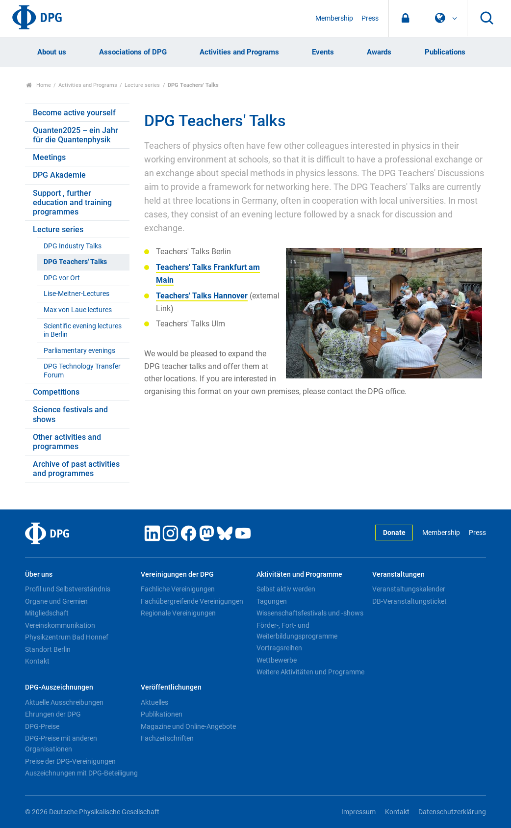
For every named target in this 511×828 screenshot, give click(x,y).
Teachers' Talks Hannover (202, 295)
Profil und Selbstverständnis (67, 589)
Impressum (358, 812)
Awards (379, 52)
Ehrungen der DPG (53, 714)
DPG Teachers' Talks (75, 262)
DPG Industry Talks (73, 246)
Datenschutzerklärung (452, 812)
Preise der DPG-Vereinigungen (70, 761)
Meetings (49, 157)
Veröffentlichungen (171, 687)
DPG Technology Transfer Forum (82, 370)
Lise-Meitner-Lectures (76, 294)
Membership (334, 18)
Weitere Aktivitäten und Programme (310, 672)
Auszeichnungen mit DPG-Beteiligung (81, 773)
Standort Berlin (48, 649)
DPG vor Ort (62, 278)
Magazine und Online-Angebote (188, 726)
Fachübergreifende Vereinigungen (192, 601)
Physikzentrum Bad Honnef (66, 637)
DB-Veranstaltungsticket (409, 601)
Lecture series (142, 85)
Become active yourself (74, 112)
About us (51, 52)
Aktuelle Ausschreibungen (64, 702)
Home (38, 85)
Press (370, 18)
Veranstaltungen (398, 574)
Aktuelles (154, 702)
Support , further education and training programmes (72, 202)
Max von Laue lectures (78, 310)
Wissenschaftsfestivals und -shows (309, 613)
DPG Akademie (59, 175)
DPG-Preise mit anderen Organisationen (61, 743)
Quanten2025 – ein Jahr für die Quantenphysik (75, 135)
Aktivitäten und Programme (299, 574)
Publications (445, 52)
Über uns (38, 574)
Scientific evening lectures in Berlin (83, 330)
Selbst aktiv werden (285, 589)
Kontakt (37, 661)
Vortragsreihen (279, 648)
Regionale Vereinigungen (178, 613)
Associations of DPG (133, 52)
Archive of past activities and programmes (76, 468)
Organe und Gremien (56, 601)
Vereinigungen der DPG (177, 574)
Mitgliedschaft (47, 613)
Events (323, 52)
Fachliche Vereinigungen (178, 589)
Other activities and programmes (67, 441)
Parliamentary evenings (79, 351)
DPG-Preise (42, 726)
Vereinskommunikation (60, 625)
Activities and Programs (239, 52)
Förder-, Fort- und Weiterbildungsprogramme (296, 630)
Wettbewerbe (276, 660)
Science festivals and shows (70, 414)
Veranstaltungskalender (408, 589)
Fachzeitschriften (167, 738)
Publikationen (161, 714)
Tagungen (271, 601)
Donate (394, 533)
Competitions (56, 392)
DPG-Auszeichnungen (59, 687)
